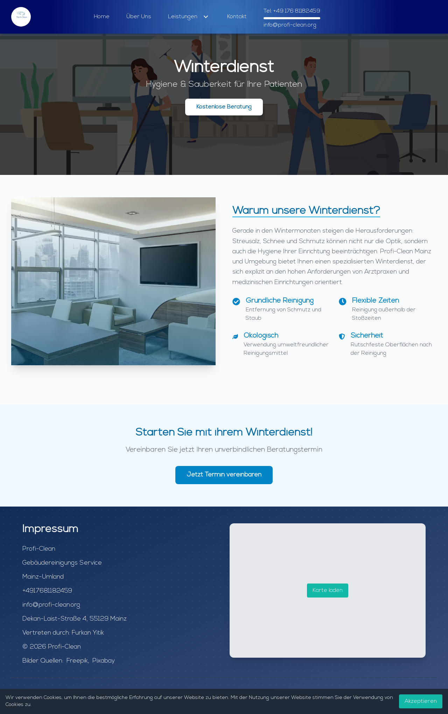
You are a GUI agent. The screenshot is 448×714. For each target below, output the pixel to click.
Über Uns (138, 17)
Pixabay (103, 661)
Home (102, 17)
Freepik (77, 661)
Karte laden (328, 590)
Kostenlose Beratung (224, 107)
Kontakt (237, 17)
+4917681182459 (47, 591)
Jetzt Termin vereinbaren (224, 475)
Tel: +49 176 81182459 (292, 11)
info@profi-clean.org (290, 25)
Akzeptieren (421, 701)
